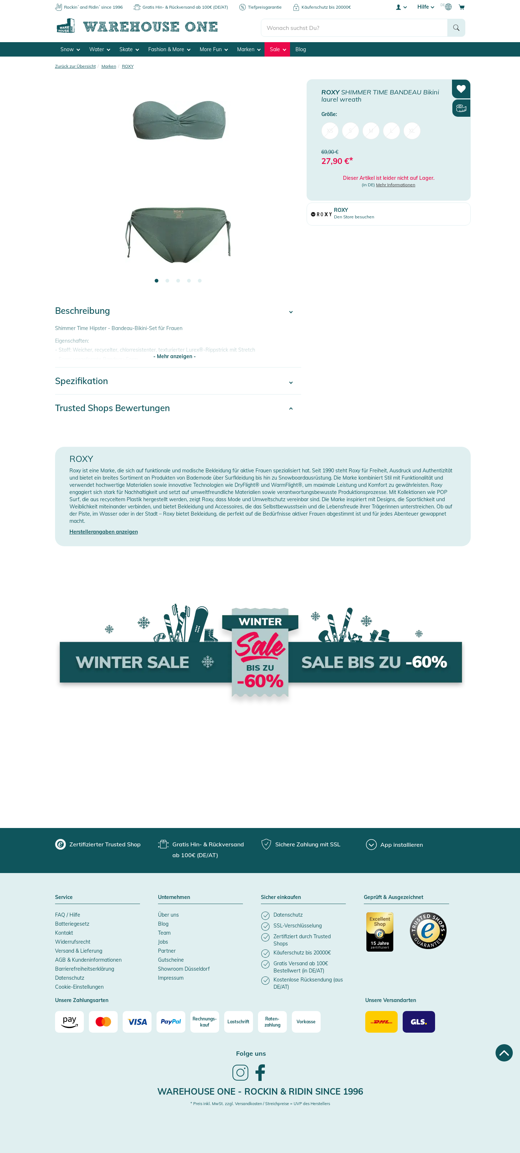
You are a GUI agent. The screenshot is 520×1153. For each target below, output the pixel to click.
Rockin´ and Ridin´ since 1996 (93, 7)
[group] (98, 843)
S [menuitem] (350, 130)
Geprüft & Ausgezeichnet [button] (393, 897)
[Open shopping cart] (461, 7)
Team (164, 932)
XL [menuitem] (412, 130)
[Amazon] (69, 1021)
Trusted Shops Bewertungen (112, 407)
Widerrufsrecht (72, 941)
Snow (70, 49)
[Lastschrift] (238, 1021)
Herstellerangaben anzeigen (103, 531)
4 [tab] (189, 280)
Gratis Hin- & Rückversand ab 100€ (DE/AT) (185, 7)
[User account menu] (400, 7)
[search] (354, 26)
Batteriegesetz (72, 923)
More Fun (214, 49)
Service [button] (64, 897)
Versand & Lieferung (78, 950)
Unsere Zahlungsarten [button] (81, 1000)
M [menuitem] (371, 130)
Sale (278, 49)
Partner (167, 950)
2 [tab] (167, 280)
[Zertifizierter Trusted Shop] (384, 935)
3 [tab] (178, 280)
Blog (300, 49)
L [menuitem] (391, 130)
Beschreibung (82, 310)
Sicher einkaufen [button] (281, 897)
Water (99, 49)
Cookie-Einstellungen (79, 986)
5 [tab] (199, 280)
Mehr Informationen (395, 184)
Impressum (171, 977)
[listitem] (303, 915)
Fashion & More (169, 49)
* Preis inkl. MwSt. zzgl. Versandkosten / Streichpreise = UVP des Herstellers (260, 1103)
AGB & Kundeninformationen (88, 959)
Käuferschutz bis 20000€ (326, 7)
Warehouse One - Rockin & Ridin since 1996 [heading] (260, 1090)
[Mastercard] (103, 1021)
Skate (129, 49)
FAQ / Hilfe (67, 914)
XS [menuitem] (330, 130)
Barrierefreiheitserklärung (84, 968)
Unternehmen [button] (174, 897)
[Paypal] (171, 1021)
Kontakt (64, 932)
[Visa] (137, 1021)
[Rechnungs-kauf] (204, 1021)
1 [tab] (156, 280)
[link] (240, 1079)
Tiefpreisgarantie (265, 7)
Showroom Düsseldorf (184, 968)
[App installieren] (394, 844)
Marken (249, 49)
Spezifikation (81, 380)
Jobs (163, 941)
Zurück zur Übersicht (75, 65)
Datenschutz (69, 977)
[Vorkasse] (306, 1021)
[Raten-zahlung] (272, 1021)
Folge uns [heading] (251, 1053)
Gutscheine (171, 959)
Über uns (168, 914)
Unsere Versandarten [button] (390, 1000)
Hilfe (425, 7)
